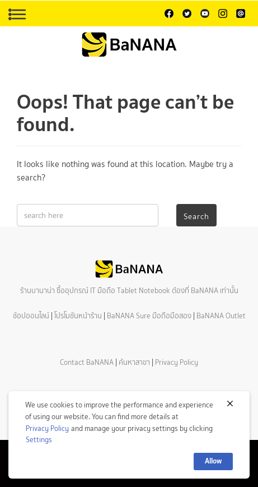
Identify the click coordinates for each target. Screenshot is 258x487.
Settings (39, 439)
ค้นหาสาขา (134, 362)
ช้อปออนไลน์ (31, 315)
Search (196, 216)
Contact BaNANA (87, 362)
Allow (213, 461)
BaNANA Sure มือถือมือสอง (149, 315)
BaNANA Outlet (221, 315)
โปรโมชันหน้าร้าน (78, 315)
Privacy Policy (176, 362)
